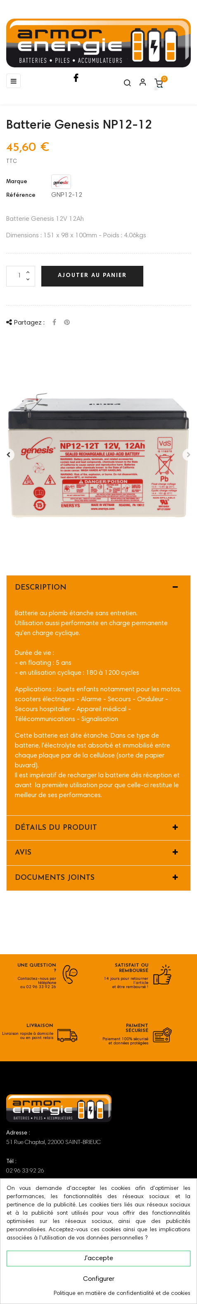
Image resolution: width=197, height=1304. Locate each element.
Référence (21, 195)
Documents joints (55, 878)
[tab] (98, 588)
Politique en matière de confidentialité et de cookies (122, 1294)
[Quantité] (20, 276)
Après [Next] (189, 455)
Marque (16, 182)
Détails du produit (56, 828)
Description (40, 588)
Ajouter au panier (92, 276)
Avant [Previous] (8, 455)
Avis (23, 853)
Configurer (98, 1279)
